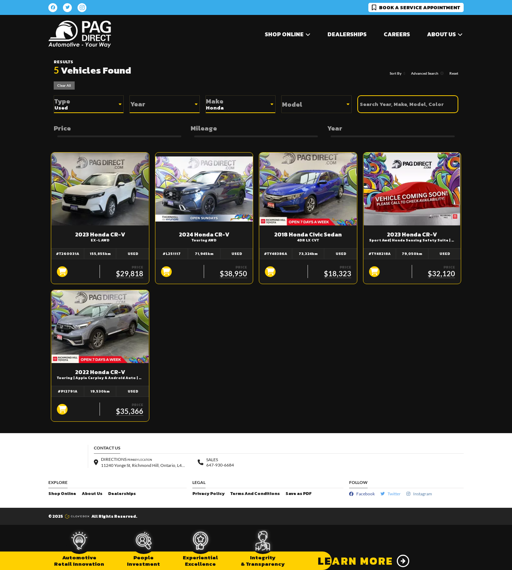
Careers (397, 34)
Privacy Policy (208, 493)
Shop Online (62, 493)
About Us (92, 493)
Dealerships (347, 34)
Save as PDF (298, 493)
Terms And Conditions (255, 493)
